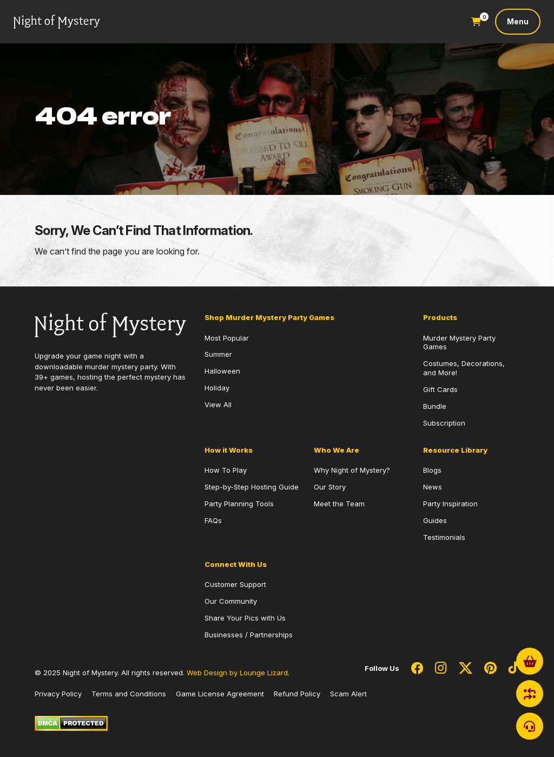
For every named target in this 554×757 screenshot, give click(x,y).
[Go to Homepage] (57, 22)
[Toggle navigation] (517, 22)
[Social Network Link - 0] (417, 668)
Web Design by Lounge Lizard (237, 672)
